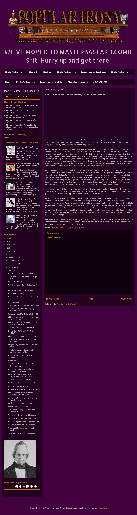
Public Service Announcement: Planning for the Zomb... (21, 394)
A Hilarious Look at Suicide (19, 380)
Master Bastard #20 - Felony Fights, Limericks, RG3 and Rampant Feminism (22, 126)
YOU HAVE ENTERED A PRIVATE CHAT (23, 305)
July (11, 270)
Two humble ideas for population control (22, 429)
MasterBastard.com (14, 72)
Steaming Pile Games (78, 82)
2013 (9, 245)
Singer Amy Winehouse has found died (22, 346)
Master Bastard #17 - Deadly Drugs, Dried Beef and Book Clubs (27, 166)
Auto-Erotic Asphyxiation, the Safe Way (27, 217)
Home (8, 82)
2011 (9, 251)
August (12, 267)
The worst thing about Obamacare (22, 415)
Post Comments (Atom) (66, 304)
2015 (9, 238)
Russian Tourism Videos (18, 386)
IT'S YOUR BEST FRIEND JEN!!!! (20, 290)
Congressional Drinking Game (20, 273)
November (13, 257)
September (13, 264)
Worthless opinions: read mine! (21, 433)
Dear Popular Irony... (16, 294)
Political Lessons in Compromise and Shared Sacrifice (23, 323)
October (12, 261)
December (13, 254)
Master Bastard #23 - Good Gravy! (20, 110)
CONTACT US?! (100, 82)
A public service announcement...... (22, 328)
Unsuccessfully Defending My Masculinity (21, 310)
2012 (9, 248)
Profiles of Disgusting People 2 (21, 383)
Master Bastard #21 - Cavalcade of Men (22, 120)
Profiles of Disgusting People (20, 403)
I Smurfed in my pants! (17, 360)
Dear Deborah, (14, 302)
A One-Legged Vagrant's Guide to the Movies (22, 340)
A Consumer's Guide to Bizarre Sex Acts (25, 183)
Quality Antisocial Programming (21, 406)
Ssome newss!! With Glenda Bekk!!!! (23, 314)
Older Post (127, 298)
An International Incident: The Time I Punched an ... (23, 399)
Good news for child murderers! (21, 425)
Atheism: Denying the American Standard (21, 411)
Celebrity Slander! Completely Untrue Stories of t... (21, 351)
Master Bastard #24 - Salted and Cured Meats (22, 107)
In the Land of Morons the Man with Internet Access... (23, 298)
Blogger (103, 508)
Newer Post (52, 298)
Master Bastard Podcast (40, 72)
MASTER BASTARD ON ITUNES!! (18, 97)
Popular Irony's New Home (93, 72)
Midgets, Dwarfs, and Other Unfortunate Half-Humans (20, 375)
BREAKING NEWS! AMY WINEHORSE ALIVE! (22, 332)
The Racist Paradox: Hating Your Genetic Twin (22, 365)
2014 (9, 241)
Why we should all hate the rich (22, 418)
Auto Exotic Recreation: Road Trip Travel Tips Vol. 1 (27, 148)
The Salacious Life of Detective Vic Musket (23, 286)
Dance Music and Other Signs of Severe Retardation (21, 370)
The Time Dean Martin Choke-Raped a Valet (24, 277)
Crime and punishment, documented (23, 422)
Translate (8, 138)
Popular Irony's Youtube (51, 82)
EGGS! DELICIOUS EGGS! (17, 282)
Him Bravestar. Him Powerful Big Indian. (22, 356)
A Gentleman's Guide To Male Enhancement (26, 200)
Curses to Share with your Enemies (23, 389)
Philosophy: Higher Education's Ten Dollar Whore (23, 318)
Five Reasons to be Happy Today (22, 336)
